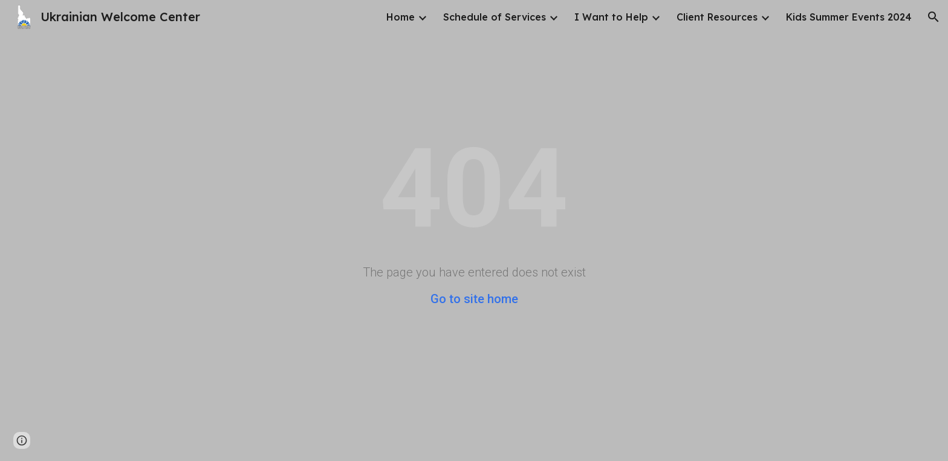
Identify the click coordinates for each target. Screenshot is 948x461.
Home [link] (400, 17)
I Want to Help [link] (611, 17)
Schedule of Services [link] (494, 17)
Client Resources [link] (717, 17)
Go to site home (474, 299)
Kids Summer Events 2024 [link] (849, 17)
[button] (933, 16)
